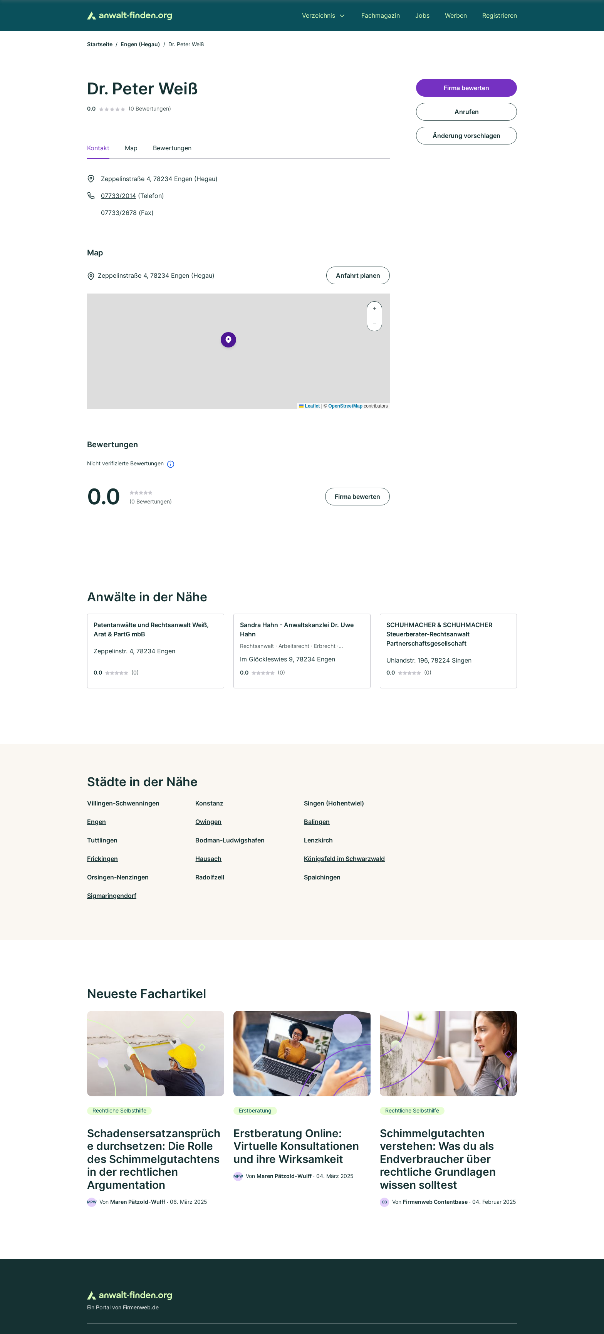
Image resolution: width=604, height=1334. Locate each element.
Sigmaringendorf (434, 858)
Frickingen (210, 840)
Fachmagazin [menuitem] (380, 15)
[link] (155, 651)
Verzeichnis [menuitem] (318, 15)
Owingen (100, 822)
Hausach (315, 840)
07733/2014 (118, 196)
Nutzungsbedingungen (333, 1300)
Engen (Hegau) (140, 44)
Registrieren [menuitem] (499, 15)
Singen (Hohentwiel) (332, 803)
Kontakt (206, 1300)
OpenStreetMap (345, 406)
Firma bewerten (357, 496)
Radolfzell (209, 858)
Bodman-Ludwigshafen (444, 822)
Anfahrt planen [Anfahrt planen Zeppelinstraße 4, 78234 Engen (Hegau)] (358, 275)
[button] (228, 341)
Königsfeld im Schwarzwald (449, 840)
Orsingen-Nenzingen (118, 858)
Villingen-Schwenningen (123, 803)
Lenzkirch (101, 840)
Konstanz (209, 803)
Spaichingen (320, 858)
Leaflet (309, 406)
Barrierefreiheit (279, 1300)
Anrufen (467, 112)
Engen (418, 803)
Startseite (99, 44)
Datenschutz (239, 1300)
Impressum (399, 1300)
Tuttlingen (317, 822)
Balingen (207, 822)
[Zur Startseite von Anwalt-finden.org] (129, 15)
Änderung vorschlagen (466, 135)
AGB (373, 1300)
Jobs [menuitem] (422, 15)
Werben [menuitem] (456, 15)
